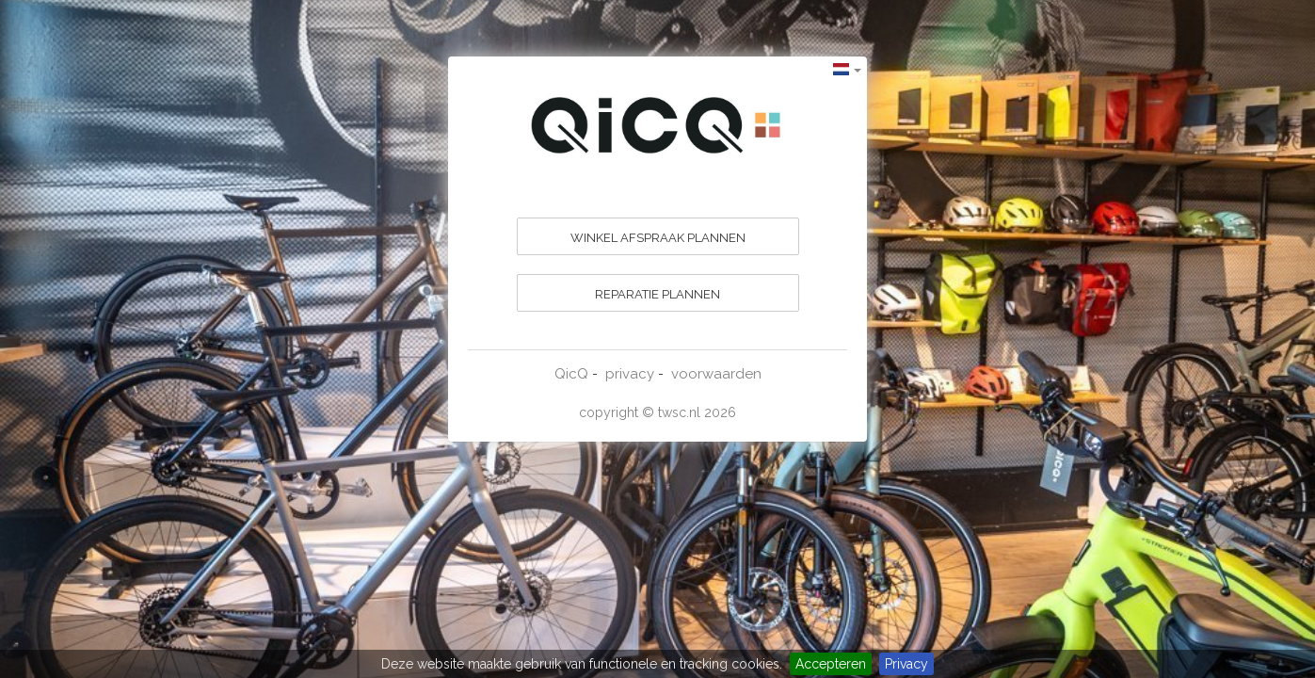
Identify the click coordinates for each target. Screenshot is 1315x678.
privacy (629, 373)
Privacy (906, 663)
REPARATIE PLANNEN (657, 294)
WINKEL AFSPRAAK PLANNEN (658, 238)
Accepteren (830, 663)
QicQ (571, 373)
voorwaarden (716, 373)
